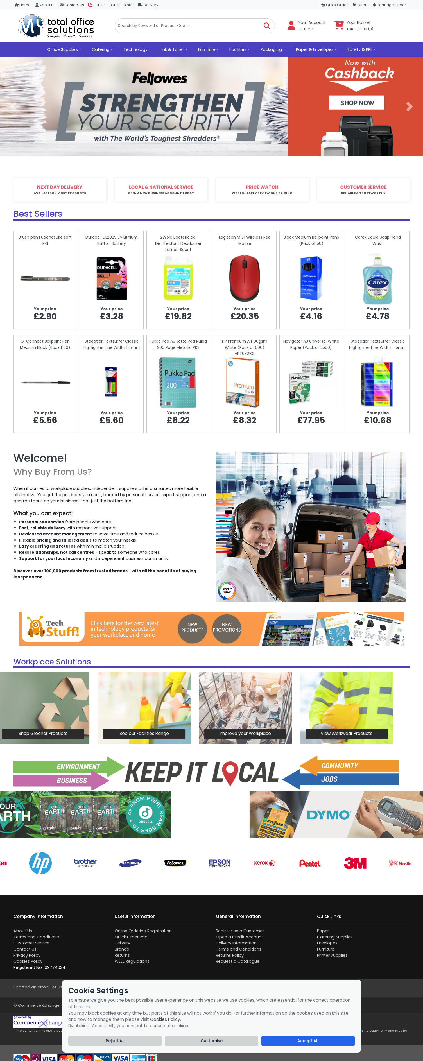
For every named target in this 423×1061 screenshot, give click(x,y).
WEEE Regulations (132, 961)
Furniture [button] (207, 49)
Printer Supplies (332, 955)
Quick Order (334, 5)
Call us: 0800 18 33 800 (114, 5)
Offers (360, 5)
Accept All (307, 1041)
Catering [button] (101, 49)
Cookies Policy (27, 961)
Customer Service (31, 943)
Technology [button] (135, 49)
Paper (323, 931)
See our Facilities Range (82, 733)
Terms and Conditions (36, 937)
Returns (122, 955)
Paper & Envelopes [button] (315, 49)
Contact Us (72, 5)
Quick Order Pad (131, 937)
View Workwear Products (284, 733)
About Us (45, 5)
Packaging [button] (271, 49)
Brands (122, 949)
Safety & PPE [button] (359, 49)
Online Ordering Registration (143, 931)
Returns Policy (230, 955)
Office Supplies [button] (62, 49)
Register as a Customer (240, 931)
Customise (212, 1041)
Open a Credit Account (239, 937)
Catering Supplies (335, 937)
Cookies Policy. (165, 1019)
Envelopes (327, 943)
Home (23, 5)
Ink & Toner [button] (173, 49)
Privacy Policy (26, 955)
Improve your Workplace (183, 733)
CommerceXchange (39, 1005)
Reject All (115, 1041)
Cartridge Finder (389, 5)
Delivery (148, 5)
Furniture (325, 949)
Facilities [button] (237, 49)
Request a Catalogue (237, 961)
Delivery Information (236, 943)
